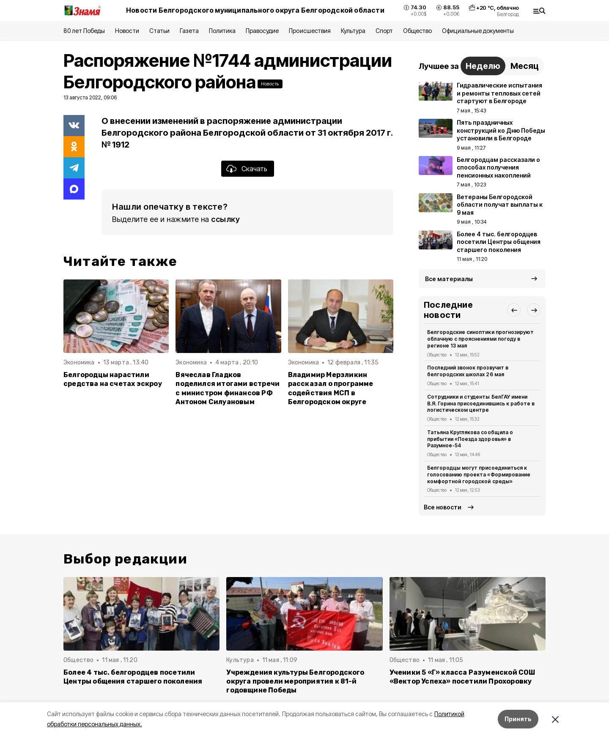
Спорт (384, 30)
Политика (222, 30)
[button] (514, 310)
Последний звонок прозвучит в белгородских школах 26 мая (467, 371)
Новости (127, 30)
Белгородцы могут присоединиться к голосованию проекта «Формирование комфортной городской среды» (478, 474)
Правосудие (262, 30)
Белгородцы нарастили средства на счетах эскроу (112, 379)
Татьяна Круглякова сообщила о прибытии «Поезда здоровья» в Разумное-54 (470, 439)
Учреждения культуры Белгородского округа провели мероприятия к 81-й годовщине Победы (295, 681)
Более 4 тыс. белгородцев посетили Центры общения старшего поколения (132, 676)
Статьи (159, 30)
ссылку (225, 219)
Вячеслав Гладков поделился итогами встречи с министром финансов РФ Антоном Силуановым (228, 388)
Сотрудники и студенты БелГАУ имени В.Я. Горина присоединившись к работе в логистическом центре (481, 403)
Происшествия (309, 30)
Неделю (483, 66)
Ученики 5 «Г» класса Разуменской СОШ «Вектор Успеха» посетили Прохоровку (462, 676)
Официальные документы (478, 30)
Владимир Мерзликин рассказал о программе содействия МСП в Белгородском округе (330, 388)
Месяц (524, 66)
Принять (518, 718)
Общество (417, 30)
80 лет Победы (84, 30)
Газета (189, 30)
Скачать (254, 168)
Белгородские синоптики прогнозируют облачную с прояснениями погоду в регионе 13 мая (480, 339)
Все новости (442, 507)
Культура (353, 30)
